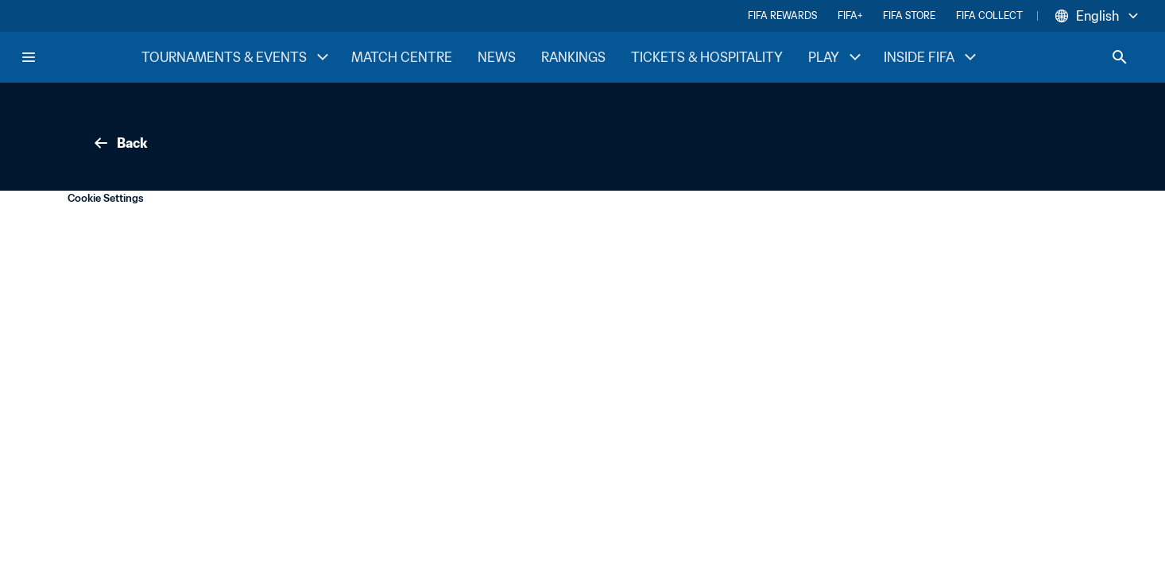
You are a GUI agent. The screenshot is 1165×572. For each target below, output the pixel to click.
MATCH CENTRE (401, 57)
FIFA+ (850, 15)
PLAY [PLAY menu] (836, 57)
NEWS (497, 57)
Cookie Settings (106, 198)
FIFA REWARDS (782, 15)
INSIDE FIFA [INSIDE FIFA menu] (932, 57)
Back (119, 143)
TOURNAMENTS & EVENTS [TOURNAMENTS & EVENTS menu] (236, 57)
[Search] (1119, 57)
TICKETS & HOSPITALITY (707, 57)
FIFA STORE (909, 15)
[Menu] (28, 57)
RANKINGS (573, 57)
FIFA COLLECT (989, 15)
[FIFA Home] (80, 57)
